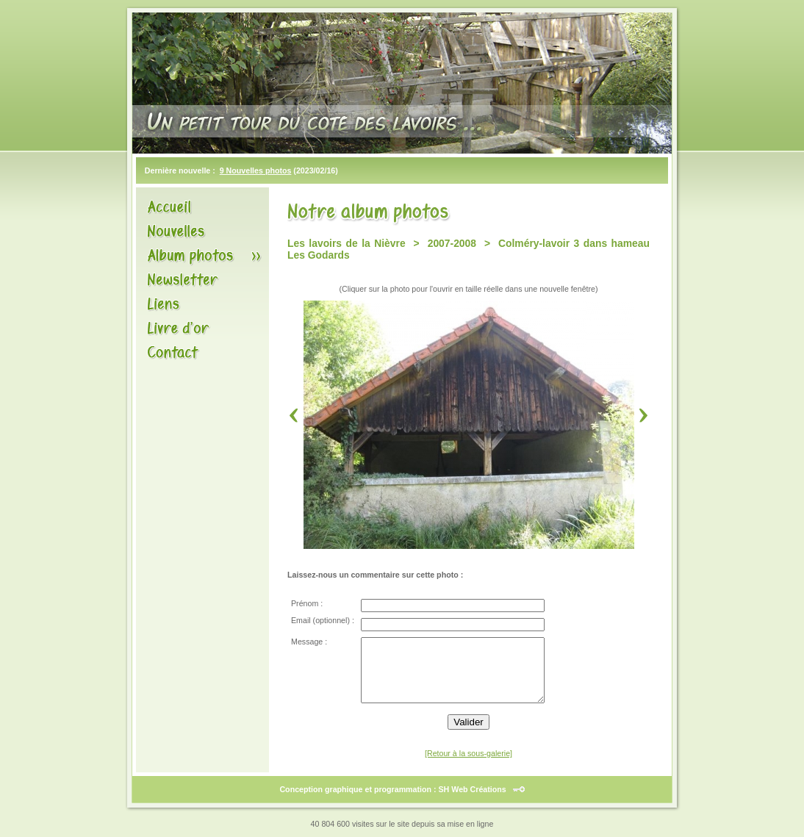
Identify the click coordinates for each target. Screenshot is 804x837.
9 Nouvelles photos (256, 170)
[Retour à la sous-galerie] (468, 753)
